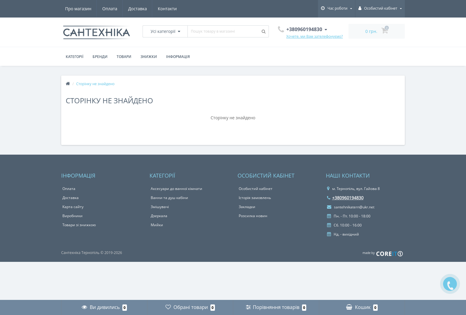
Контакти (167, 8)
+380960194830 (345, 198)
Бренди (100, 56)
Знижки (148, 56)
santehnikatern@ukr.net (350, 207)
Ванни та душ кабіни (169, 197)
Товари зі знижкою (79, 224)
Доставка (137, 8)
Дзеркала (159, 215)
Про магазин (78, 8)
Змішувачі (160, 206)
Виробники (72, 215)
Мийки (157, 224)
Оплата (109, 8)
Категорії (74, 56)
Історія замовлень (255, 197)
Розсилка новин (253, 215)
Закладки (247, 206)
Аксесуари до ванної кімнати (176, 188)
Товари (124, 56)
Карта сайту (72, 206)
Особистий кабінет (255, 188)
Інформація (178, 56)
